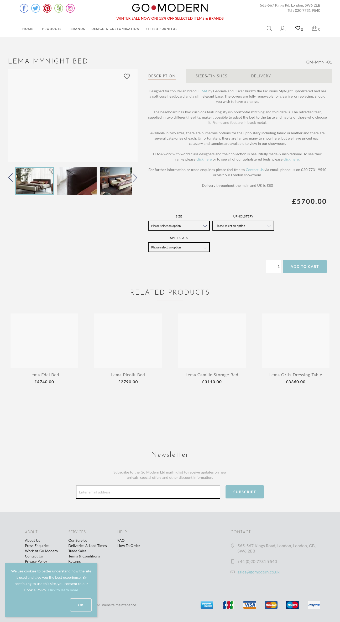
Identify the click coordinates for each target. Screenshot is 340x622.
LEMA (202, 91)
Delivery (261, 76)
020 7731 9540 (308, 10)
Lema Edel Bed (44, 374)
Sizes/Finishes (211, 76)
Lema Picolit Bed (128, 374)
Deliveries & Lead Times (87, 545)
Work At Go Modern (41, 551)
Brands (77, 29)
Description (162, 76)
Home (27, 29)
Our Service (77, 540)
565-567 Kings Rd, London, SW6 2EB (290, 5)
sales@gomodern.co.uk (258, 571)
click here (204, 159)
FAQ (121, 540)
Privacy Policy (36, 561)
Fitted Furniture (163, 29)
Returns (74, 561)
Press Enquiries (37, 545)
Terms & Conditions (84, 556)
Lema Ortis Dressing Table (295, 374)
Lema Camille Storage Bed (211, 374)
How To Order (128, 545)
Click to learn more (63, 590)
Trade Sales (77, 551)
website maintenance (119, 605)
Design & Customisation (115, 29)
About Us (32, 540)
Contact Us (255, 169)
